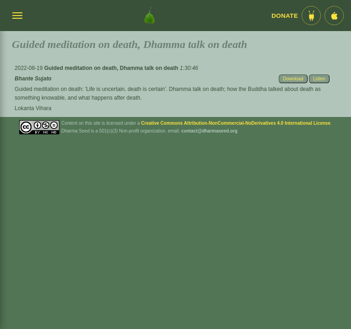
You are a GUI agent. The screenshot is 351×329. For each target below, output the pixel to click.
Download (293, 78)
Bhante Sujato (33, 78)
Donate (284, 15)
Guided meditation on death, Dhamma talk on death (112, 68)
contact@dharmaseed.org (209, 130)
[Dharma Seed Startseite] (149, 15)
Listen (319, 78)
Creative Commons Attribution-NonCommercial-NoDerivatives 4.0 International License (235, 123)
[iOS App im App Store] (334, 15)
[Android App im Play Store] (311, 15)
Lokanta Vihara (33, 108)
